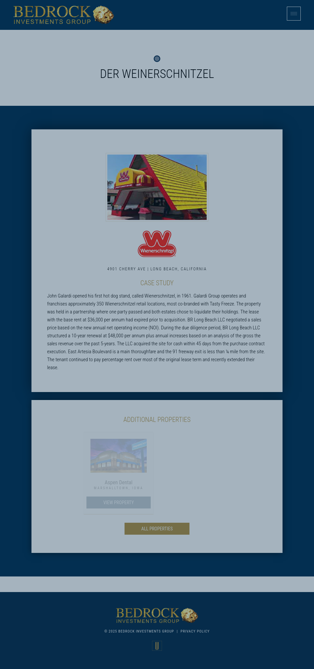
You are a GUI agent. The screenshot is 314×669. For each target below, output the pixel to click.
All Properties (157, 528)
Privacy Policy (195, 631)
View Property (118, 502)
